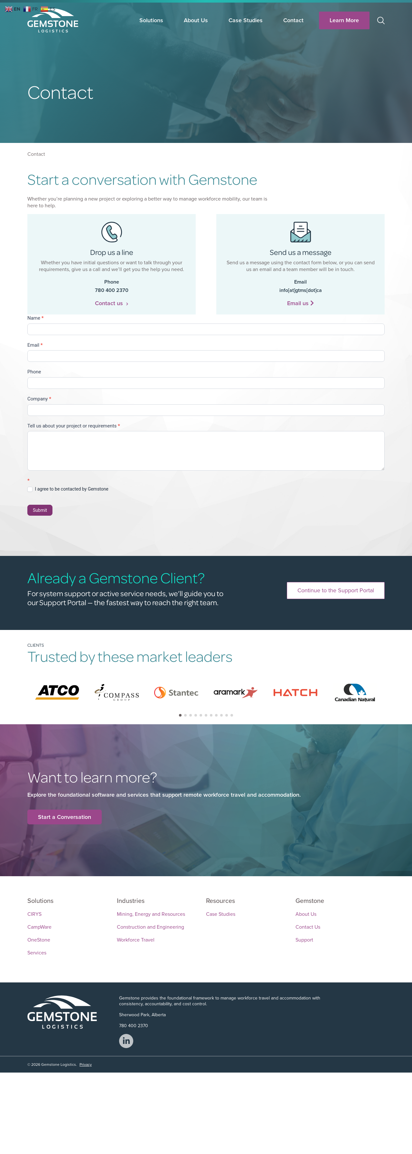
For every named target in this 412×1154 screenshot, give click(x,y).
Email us (300, 303)
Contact (293, 20)
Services (36, 952)
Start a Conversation (64, 816)
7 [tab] (211, 715)
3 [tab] (190, 715)
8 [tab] (216, 715)
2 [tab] (185, 715)
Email (35, 345)
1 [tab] (180, 715)
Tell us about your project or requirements (73, 426)
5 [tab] (201, 715)
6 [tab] (206, 715)
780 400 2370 (133, 1025)
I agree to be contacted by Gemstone (67, 489)
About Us (196, 20)
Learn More (344, 20)
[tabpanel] (57, 692)
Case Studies (246, 20)
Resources (220, 900)
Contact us (111, 303)
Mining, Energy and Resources (151, 913)
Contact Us (307, 926)
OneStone (38, 939)
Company (39, 399)
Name (35, 318)
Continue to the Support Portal (335, 590)
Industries (131, 900)
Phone (34, 372)
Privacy (86, 1064)
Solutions (151, 20)
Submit (40, 510)
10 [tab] (226, 715)
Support (304, 939)
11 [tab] (231, 715)
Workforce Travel (135, 939)
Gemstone (309, 900)
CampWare (39, 926)
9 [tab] (221, 715)
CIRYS (34, 913)
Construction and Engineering (150, 926)
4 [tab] (195, 715)
